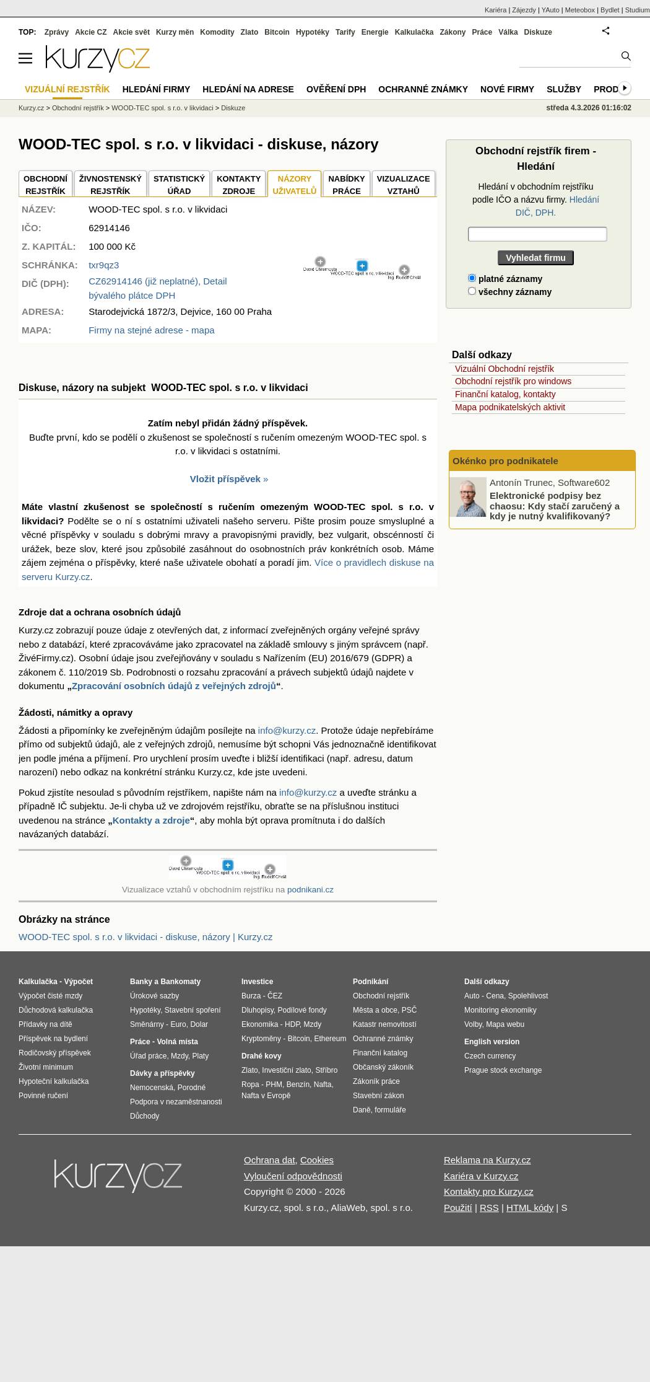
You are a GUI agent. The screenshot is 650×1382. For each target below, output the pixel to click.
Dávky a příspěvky (162, 1073)
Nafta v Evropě (265, 1095)
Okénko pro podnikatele (505, 461)
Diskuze (538, 32)
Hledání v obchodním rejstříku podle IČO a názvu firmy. (535, 200)
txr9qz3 (104, 265)
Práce (482, 32)
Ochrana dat (269, 1160)
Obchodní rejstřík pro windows (513, 381)
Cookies (317, 1160)
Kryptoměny (261, 1038)
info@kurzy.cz (287, 730)
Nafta (323, 1084)
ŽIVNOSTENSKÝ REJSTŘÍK (110, 185)
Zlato (250, 32)
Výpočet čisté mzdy (50, 996)
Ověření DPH (336, 89)
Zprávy (57, 32)
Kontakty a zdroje (151, 820)
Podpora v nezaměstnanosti (176, 1102)
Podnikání (370, 981)
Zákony (453, 32)
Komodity (217, 32)
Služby (564, 89)
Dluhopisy (257, 1010)
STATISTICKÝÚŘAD (179, 185)
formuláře (390, 1110)
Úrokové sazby (154, 996)
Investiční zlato (286, 1070)
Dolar (199, 1024)
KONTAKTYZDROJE (239, 185)
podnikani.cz (310, 889)
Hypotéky (312, 32)
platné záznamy (505, 279)
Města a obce (375, 1010)
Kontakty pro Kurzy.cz (489, 1191)
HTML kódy (529, 1207)
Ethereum (330, 1038)
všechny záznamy (510, 292)
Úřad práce (148, 1056)
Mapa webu (505, 1024)
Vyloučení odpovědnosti (293, 1176)
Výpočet (78, 981)
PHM (274, 1084)
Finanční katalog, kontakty (505, 394)
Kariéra (495, 10)
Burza (251, 996)
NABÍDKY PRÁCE (346, 185)
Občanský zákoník (383, 1067)
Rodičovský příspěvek (55, 1053)
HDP (292, 1024)
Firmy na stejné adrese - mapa (151, 330)
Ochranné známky (423, 89)
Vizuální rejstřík (67, 89)
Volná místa (177, 1041)
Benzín (298, 1084)
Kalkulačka (414, 32)
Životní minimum (46, 1067)
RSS (489, 1207)
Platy (201, 1056)
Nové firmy (507, 89)
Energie (375, 32)
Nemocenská (151, 1087)
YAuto (551, 10)
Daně (362, 1110)
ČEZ (274, 996)
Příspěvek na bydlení (53, 1038)
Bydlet (610, 10)
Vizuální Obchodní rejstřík (504, 369)
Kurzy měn (175, 32)
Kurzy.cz (31, 108)
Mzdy (179, 1056)
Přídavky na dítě (45, 1024)
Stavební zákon (378, 1095)
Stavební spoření (193, 1010)
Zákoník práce (376, 1081)
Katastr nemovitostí (385, 1024)
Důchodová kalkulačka (56, 1010)
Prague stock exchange (503, 1070)
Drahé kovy (261, 1056)
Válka (508, 32)
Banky (141, 981)
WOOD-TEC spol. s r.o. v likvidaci (162, 108)
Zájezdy (524, 10)
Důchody (144, 1116)
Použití (458, 1207)
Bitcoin (277, 32)
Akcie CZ (90, 32)
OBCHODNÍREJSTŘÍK (45, 185)
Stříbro (326, 1070)
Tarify (345, 32)
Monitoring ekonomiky (500, 1010)
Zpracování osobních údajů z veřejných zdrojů (174, 685)
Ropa (250, 1084)
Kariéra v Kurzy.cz (481, 1176)
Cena (495, 996)
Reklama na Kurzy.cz (487, 1160)
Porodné (192, 1087)
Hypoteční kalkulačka (54, 1081)
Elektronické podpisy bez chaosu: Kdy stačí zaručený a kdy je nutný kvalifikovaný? (555, 505)
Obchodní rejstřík (78, 108)
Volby (473, 1024)
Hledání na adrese (248, 89)
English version (491, 1041)
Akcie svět (131, 32)
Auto (472, 996)
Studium (637, 10)
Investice (257, 981)
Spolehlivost (528, 996)
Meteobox (580, 10)
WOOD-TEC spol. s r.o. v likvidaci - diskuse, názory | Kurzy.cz (145, 936)
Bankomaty (180, 981)
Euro (178, 1024)
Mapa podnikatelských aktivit (510, 407)
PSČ (409, 1010)
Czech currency (490, 1056)
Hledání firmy (157, 89)
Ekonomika (259, 1024)
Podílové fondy (301, 1010)
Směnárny (147, 1024)
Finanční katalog (380, 1053)
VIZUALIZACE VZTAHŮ (403, 185)
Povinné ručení (43, 1095)
